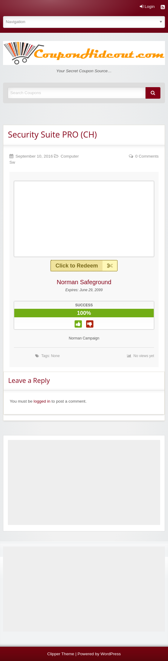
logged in (42, 401)
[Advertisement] (84, 482)
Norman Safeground (84, 282)
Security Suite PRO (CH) (52, 134)
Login (147, 7)
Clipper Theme (60, 654)
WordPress (110, 654)
